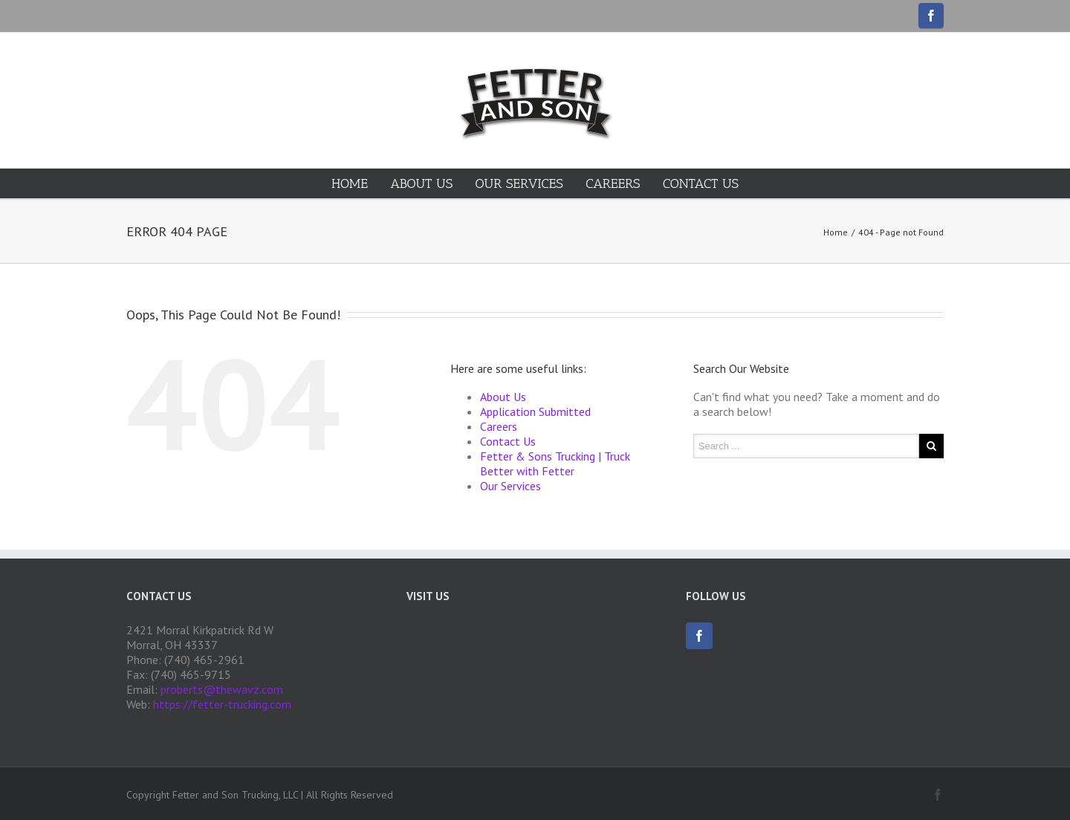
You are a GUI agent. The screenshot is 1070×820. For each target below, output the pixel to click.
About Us (421, 183)
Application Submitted (535, 411)
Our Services (519, 183)
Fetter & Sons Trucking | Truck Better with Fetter (555, 463)
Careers (613, 183)
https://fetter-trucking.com (222, 704)
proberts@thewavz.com (221, 689)
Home (349, 183)
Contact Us (701, 183)
